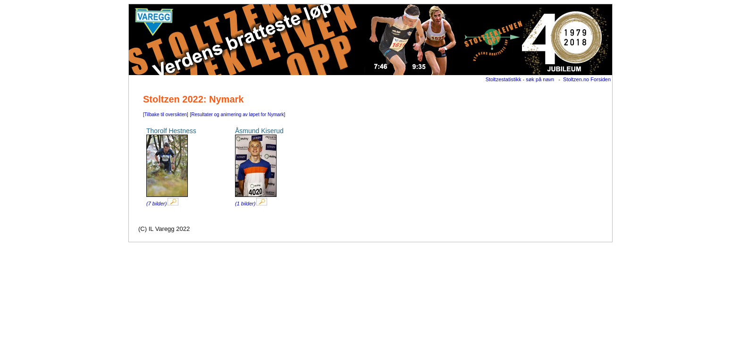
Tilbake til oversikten (165, 114)
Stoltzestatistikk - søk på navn (520, 79)
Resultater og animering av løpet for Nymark (237, 114)
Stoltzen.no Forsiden (587, 79)
